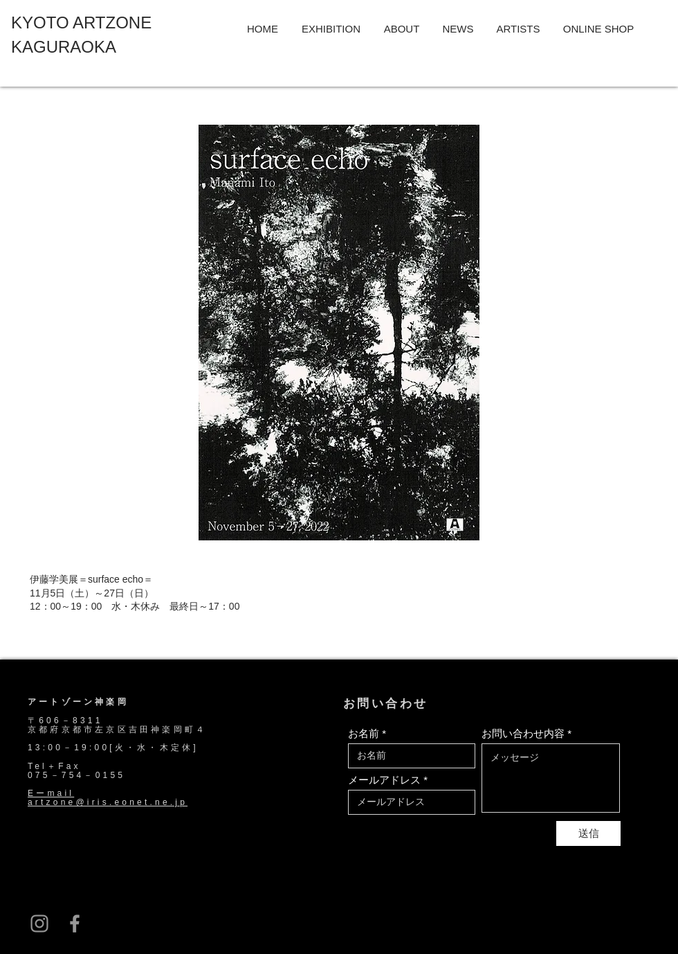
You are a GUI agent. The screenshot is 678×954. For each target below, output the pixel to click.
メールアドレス (384, 780)
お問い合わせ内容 (523, 733)
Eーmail (51, 793)
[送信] (588, 833)
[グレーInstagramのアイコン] (39, 923)
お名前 (363, 733)
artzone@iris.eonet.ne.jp (107, 802)
